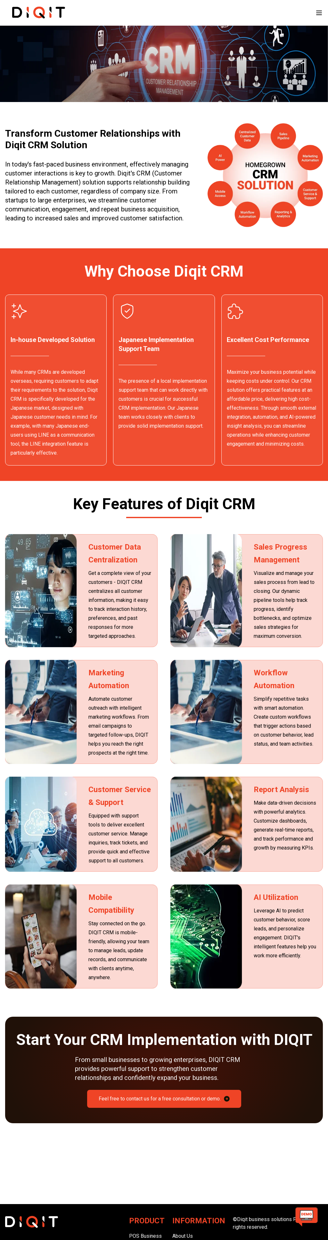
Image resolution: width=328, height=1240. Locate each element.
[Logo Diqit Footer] (63, 1222)
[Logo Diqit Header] (37, 12)
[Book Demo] (306, 1218)
